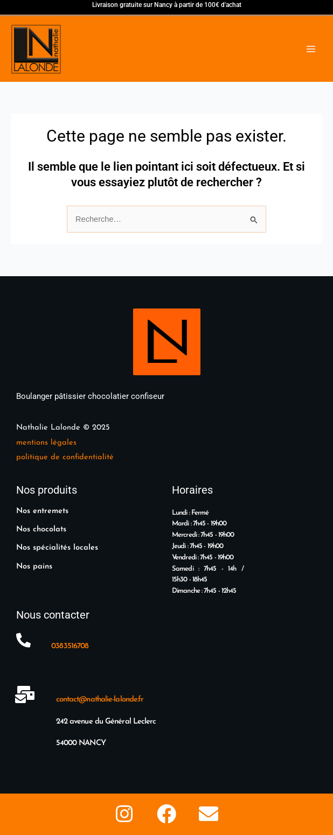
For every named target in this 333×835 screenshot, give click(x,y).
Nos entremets (42, 511)
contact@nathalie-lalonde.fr (100, 700)
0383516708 (69, 646)
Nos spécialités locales (57, 548)
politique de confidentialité (65, 457)
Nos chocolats (41, 529)
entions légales (50, 443)
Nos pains (34, 567)
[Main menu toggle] (311, 49)
